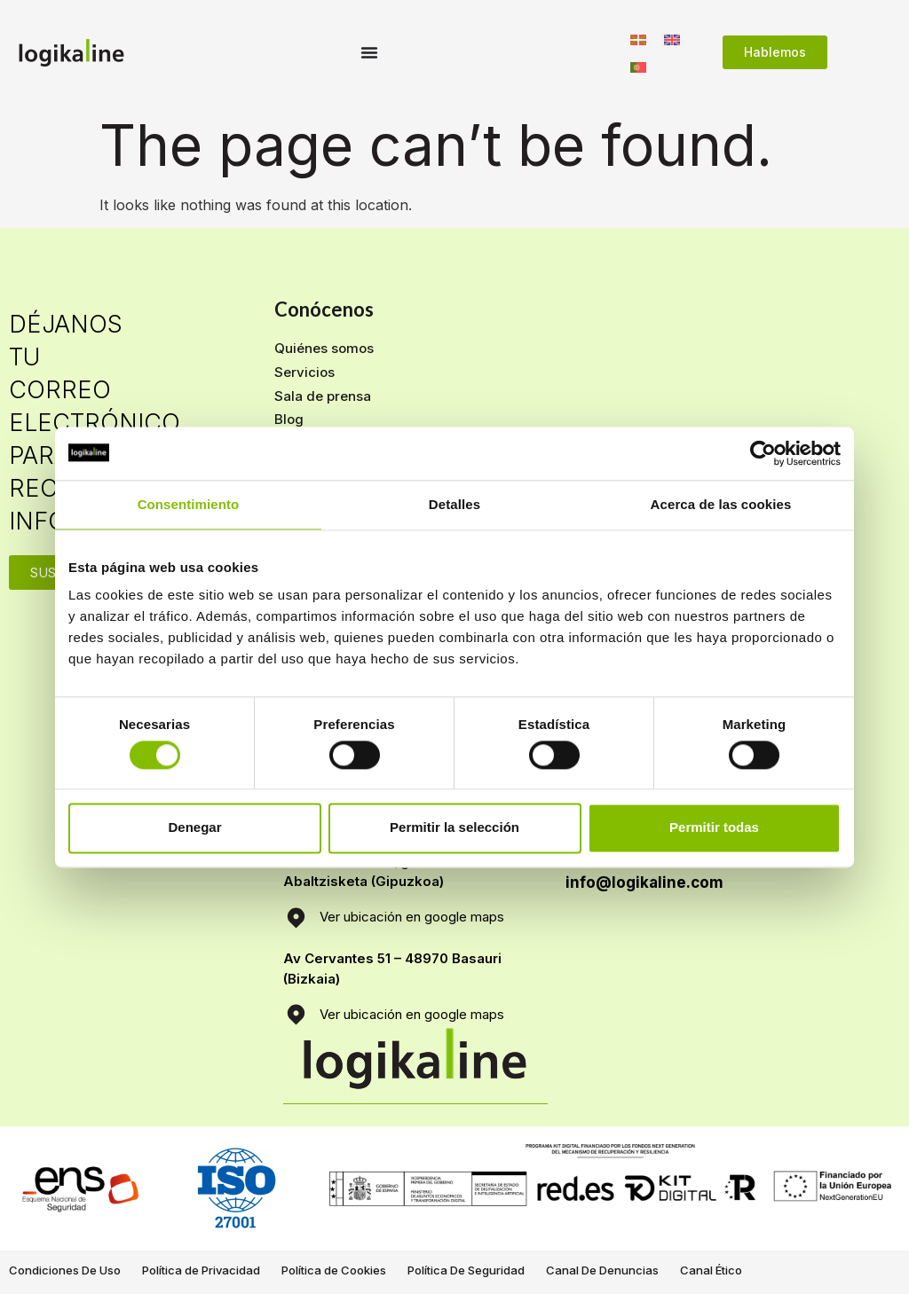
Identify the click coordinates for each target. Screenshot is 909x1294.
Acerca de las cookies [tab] (721, 504)
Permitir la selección (454, 827)
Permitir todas (714, 827)
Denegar (194, 827)
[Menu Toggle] (369, 52)
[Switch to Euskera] (638, 38)
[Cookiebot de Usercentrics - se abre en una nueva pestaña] (763, 453)
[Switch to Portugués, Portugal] (638, 66)
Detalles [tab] (454, 504)
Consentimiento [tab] (189, 504)
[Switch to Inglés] (672, 38)
